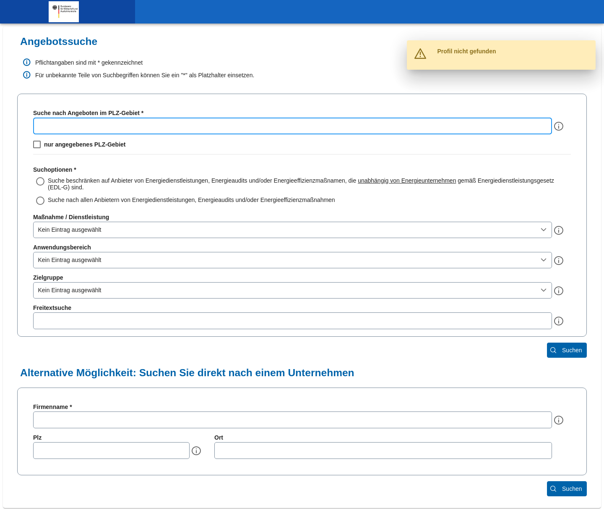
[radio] (302, 184)
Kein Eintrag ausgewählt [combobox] (70, 229)
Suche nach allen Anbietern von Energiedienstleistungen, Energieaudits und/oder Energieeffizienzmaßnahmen (191, 200)
